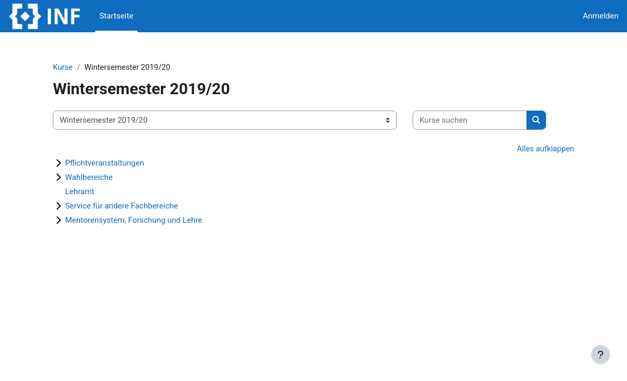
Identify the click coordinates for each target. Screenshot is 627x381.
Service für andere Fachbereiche (135, 206)
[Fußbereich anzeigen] (600, 354)
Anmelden (601, 16)
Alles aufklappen (531, 149)
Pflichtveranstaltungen (118, 163)
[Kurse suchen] (483, 120)
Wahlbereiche (102, 178)
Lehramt (92, 192)
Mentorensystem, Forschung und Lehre (146, 220)
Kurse (76, 67)
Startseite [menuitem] (116, 16)
